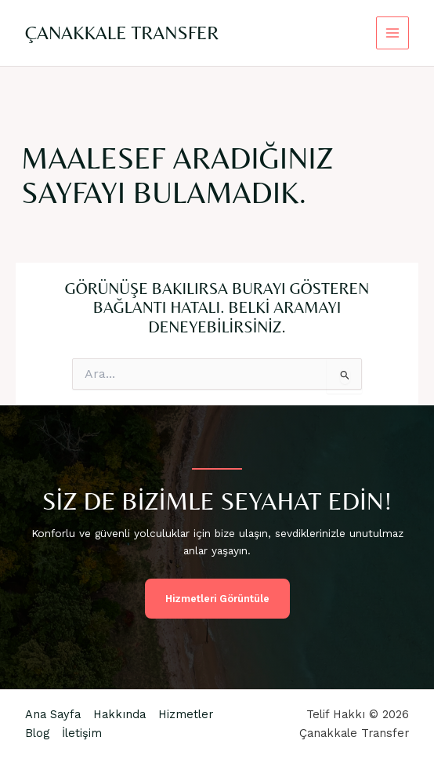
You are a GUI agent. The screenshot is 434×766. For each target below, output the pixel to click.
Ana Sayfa (53, 714)
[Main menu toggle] (393, 33)
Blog (37, 733)
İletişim (82, 733)
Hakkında (119, 714)
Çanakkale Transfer (122, 32)
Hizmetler (185, 714)
